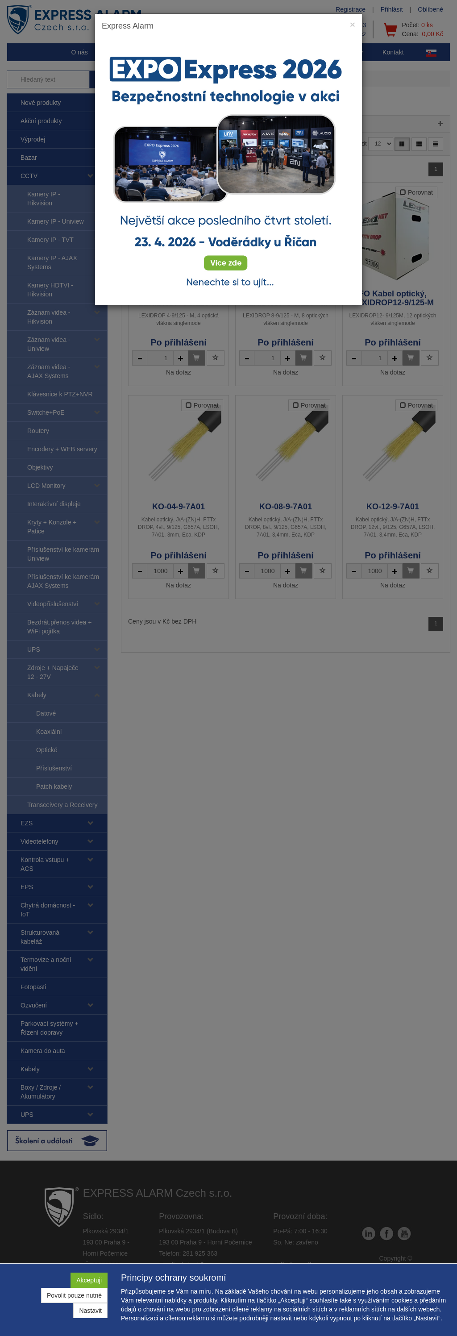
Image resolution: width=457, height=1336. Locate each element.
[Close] (352, 24)
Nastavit (90, 1310)
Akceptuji (89, 1280)
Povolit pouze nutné (74, 1295)
